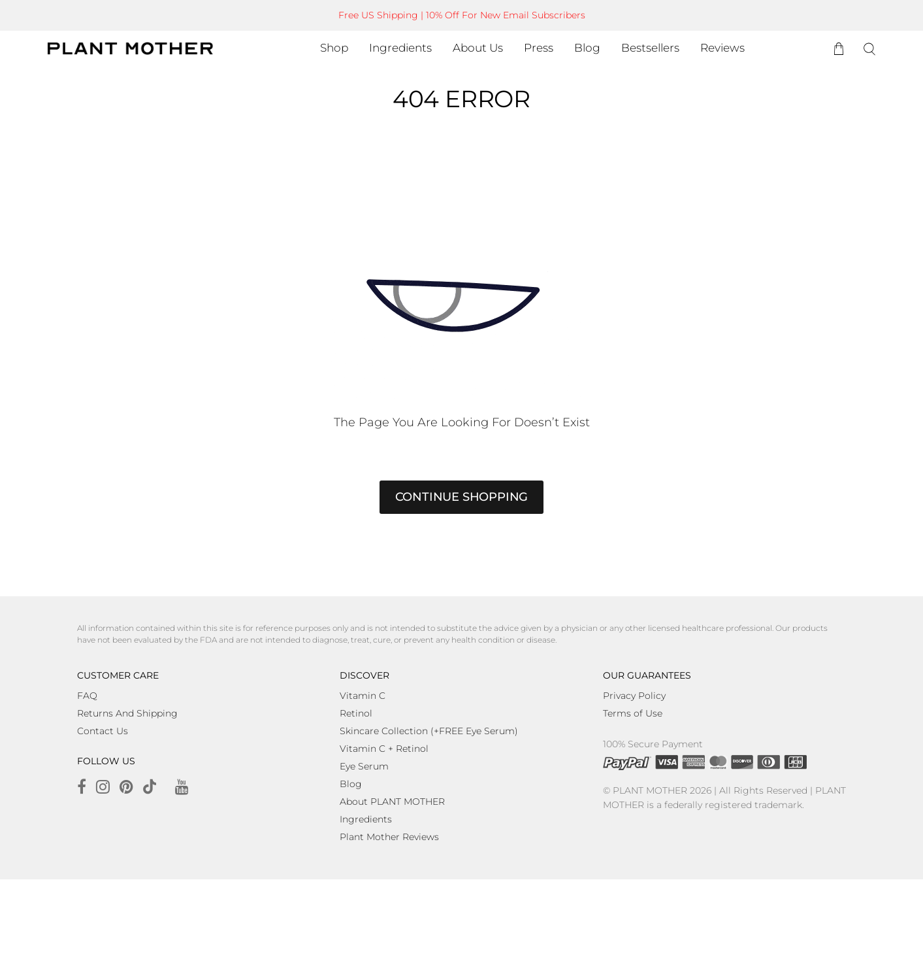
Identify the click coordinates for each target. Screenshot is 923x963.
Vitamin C (362, 695)
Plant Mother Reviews (389, 837)
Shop (334, 47)
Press (538, 47)
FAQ (87, 695)
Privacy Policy (634, 695)
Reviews (722, 47)
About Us (478, 47)
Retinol (356, 713)
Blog (587, 47)
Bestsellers (650, 47)
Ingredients (400, 47)
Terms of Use (632, 713)
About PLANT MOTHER (392, 801)
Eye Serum (364, 766)
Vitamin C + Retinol (384, 748)
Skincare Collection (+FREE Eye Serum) (429, 731)
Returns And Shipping (127, 713)
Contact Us (102, 731)
